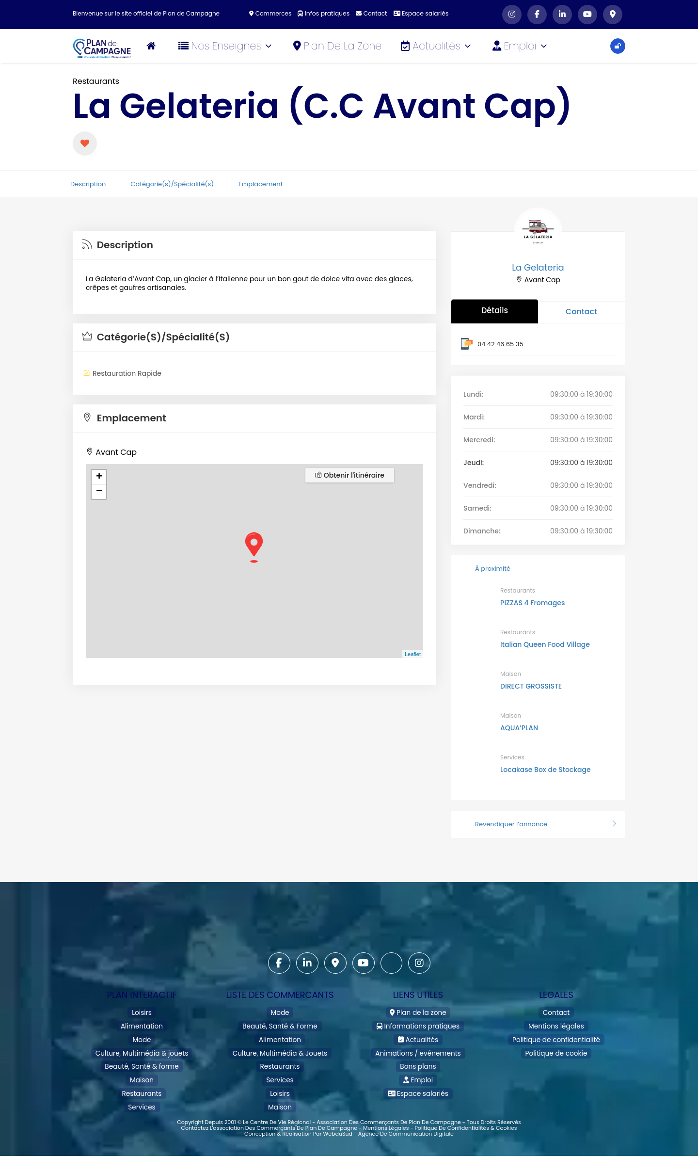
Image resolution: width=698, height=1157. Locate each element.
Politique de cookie (556, 1048)
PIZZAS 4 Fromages (532, 603)
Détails (494, 310)
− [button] (99, 491)
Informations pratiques (418, 1024)
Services (512, 757)
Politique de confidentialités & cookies (465, 1117)
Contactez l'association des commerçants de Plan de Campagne (269, 1117)
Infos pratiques (324, 13)
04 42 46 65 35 (500, 344)
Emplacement (260, 184)
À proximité (484, 568)
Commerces (272, 13)
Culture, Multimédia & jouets (141, 1048)
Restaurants (96, 81)
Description (88, 184)
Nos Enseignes (226, 46)
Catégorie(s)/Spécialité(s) (172, 184)
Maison (510, 674)
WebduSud (337, 1122)
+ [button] (99, 477)
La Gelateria (538, 267)
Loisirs (141, 1012)
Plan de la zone (339, 46)
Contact (371, 13)
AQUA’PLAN (519, 728)
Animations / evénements (418, 1048)
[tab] (254, 245)
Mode (141, 1036)
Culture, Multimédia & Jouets (280, 1048)
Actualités (438, 46)
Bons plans (418, 1060)
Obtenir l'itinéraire (349, 475)
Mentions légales (556, 1024)
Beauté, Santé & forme (142, 1060)
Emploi (521, 46)
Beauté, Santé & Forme (280, 1024)
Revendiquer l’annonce (538, 824)
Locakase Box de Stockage (545, 769)
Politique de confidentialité (556, 1036)
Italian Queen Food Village (545, 644)
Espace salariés (419, 13)
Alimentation (142, 1024)
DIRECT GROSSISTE (531, 686)
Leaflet (413, 654)
